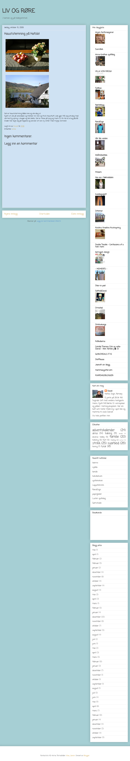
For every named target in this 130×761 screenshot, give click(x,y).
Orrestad (99, 308)
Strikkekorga (100, 324)
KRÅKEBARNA (101, 155)
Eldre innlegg (77, 214)
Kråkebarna (100, 341)
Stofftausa (99, 359)
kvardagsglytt (101, 194)
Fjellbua (98, 88)
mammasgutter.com (103, 370)
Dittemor (99, 211)
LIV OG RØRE (18, 11)
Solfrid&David (100, 291)
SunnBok (99, 49)
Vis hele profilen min (101, 415)
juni (94, 643)
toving (95, 446)
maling (113, 440)
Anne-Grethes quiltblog (105, 54)
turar (103, 446)
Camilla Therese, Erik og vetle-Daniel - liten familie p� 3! (108, 347)
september (96, 585)
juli (93, 639)
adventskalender (103, 430)
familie (114, 436)
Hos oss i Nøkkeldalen (104, 177)
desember (96, 572)
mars (94, 603)
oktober (95, 581)
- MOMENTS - (101, 269)
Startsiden (44, 214)
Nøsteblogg (99, 105)
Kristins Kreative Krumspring (108, 227)
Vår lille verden (101, 138)
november (96, 576)
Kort (104, 440)
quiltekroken (97, 480)
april (94, 554)
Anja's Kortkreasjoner (104, 32)
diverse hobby (98, 437)
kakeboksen (97, 476)
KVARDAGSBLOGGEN (104, 375)
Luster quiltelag (99, 498)
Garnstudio (96, 503)
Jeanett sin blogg (102, 364)
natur (121, 440)
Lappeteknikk (98, 485)
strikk (96, 443)
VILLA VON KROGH (103, 71)
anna (14, 129)
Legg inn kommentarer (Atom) (49, 221)
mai (93, 550)
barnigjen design (102, 252)
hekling (95, 440)
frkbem (98, 172)
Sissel (109, 391)
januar (95, 567)
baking (108, 433)
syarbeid (113, 443)
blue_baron (70, 755)
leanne (95, 462)
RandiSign (99, 121)
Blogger (87, 755)
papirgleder (97, 494)
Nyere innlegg (10, 214)
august (95, 590)
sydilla (94, 467)
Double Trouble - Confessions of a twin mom (109, 245)
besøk (121, 433)
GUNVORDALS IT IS (103, 354)
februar (95, 558)
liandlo (95, 471)
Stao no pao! (100, 285)
